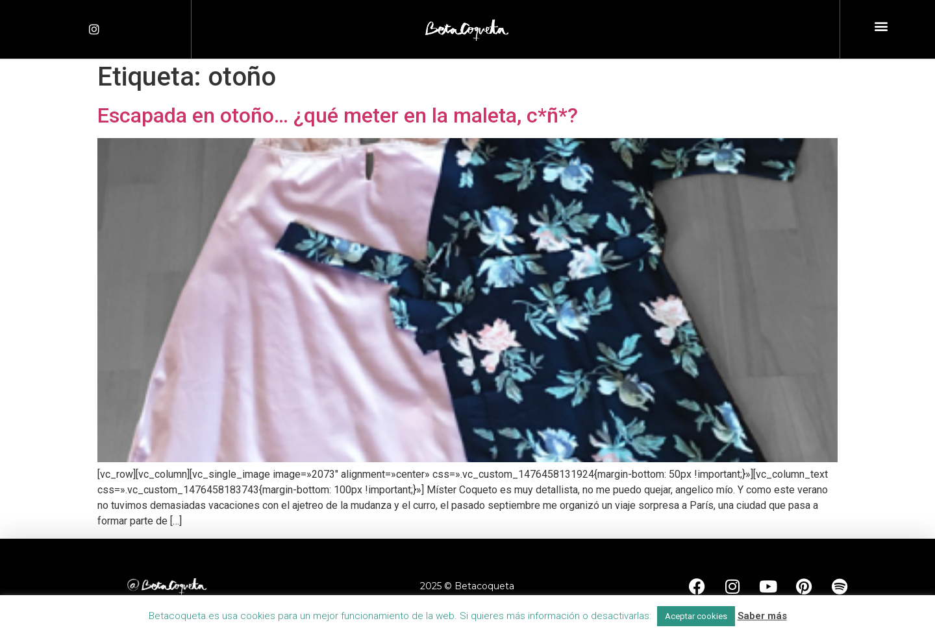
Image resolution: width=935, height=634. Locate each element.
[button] (881, 26)
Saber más (762, 616)
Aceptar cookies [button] (696, 616)
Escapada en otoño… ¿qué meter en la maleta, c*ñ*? (337, 115)
